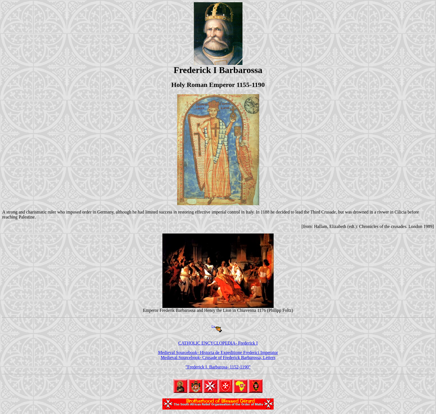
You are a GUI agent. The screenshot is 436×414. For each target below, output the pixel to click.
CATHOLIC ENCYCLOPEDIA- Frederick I (218, 343)
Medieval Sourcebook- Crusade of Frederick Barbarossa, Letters (218, 357)
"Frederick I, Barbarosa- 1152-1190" (218, 367)
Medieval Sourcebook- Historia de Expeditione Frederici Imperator (218, 352)
